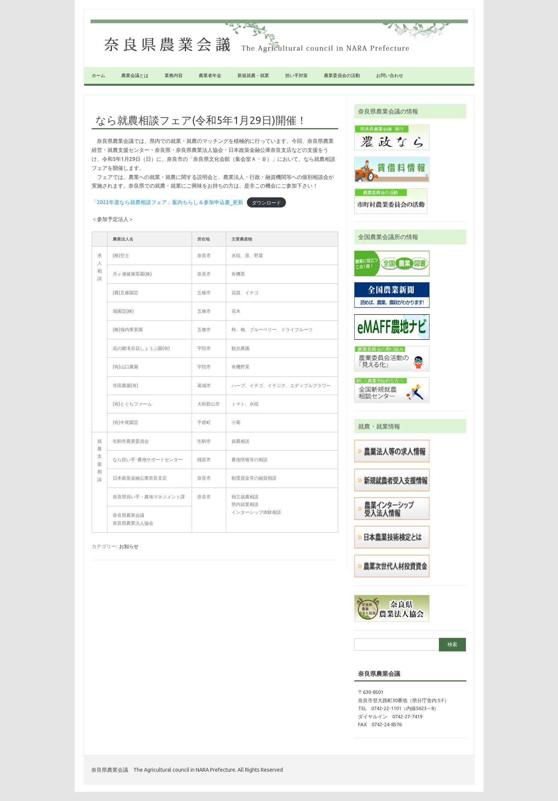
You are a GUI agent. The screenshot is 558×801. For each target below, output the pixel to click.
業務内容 (174, 75)
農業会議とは (134, 75)
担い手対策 (296, 75)
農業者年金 (210, 75)
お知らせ (129, 546)
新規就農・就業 (253, 75)
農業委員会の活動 (342, 75)
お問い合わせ (389, 75)
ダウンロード (266, 202)
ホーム (98, 75)
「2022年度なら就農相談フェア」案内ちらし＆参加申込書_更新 (167, 202)
